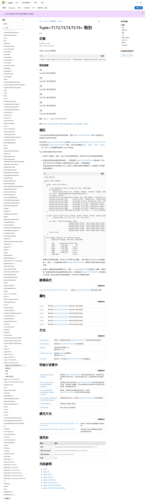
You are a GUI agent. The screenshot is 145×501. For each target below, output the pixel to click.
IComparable (78, 124)
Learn (41, 21)
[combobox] (13, 23)
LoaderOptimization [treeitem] (10, 129)
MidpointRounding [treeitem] (9, 162)
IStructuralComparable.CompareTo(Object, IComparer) (47, 384)
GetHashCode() (44, 344)
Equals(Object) (44, 340)
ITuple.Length (44, 407)
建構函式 (124, 30)
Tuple (45, 469)
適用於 (124, 43)
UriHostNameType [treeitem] (9, 437)
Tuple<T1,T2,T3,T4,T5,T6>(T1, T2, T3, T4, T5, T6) (54, 290)
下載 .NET (139, 8)
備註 (123, 27)
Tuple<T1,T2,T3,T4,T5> (50, 483)
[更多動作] (104, 21)
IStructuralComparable (50, 124)
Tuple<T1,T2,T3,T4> (49, 480)
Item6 (49, 147)
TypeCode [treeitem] (7, 388)
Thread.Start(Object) (80, 269)
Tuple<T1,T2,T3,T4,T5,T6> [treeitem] (13, 360)
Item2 (90, 145)
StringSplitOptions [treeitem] (9, 310)
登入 (141, 2)
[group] (72, 60)
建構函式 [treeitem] (8, 363)
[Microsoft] (3, 2)
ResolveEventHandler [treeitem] (10, 264)
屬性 (123, 32)
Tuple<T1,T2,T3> (48, 477)
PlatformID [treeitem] (7, 233)
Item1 (84, 145)
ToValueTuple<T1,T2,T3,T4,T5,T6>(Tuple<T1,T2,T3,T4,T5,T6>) (57, 429)
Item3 (96, 145)
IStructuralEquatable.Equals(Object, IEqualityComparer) (47, 392)
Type (68, 347)
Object (45, 119)
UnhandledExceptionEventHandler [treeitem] (14, 418)
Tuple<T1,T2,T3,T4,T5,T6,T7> (52, 485)
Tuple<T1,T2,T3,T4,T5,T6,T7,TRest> (54, 488)
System (60, 21)
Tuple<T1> (46, 472)
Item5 (43, 147)
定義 (123, 25)
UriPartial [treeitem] (6, 445)
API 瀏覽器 (52, 21)
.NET (46, 21)
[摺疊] (24, 20)
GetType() (43, 347)
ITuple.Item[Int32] (45, 404)
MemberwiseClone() (46, 353)
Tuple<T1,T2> (47, 474)
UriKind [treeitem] (6, 440)
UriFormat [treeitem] (7, 432)
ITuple (86, 124)
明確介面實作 (126, 37)
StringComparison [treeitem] (9, 305)
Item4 (103, 145)
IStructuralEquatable (66, 124)
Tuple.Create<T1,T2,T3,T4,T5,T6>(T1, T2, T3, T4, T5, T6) (87, 142)
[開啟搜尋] (137, 2)
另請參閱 (124, 45)
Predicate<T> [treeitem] (8, 239)
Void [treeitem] (5, 484)
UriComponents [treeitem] (8, 426)
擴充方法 (124, 40)
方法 (123, 35)
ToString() (43, 359)
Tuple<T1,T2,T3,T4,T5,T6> (82, 135)
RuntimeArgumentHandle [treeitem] (11, 266)
